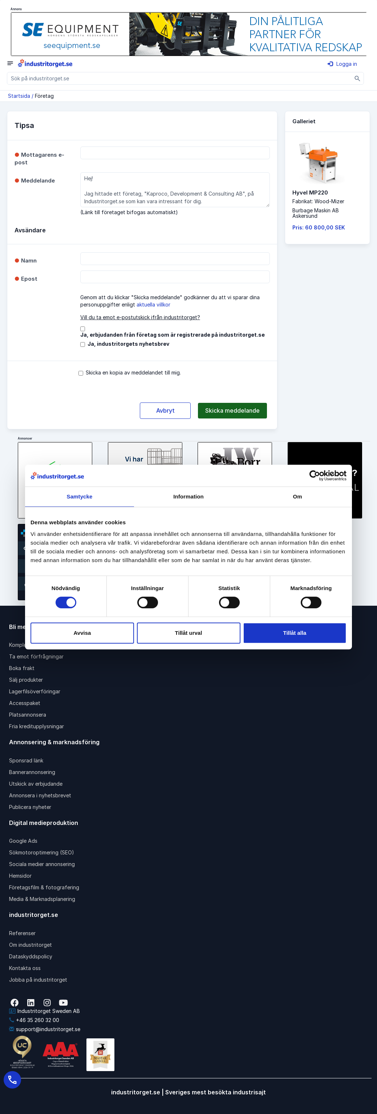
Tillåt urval (188, 633)
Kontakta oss (25, 968)
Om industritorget (30, 945)
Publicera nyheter (30, 807)
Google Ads (23, 841)
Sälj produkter (26, 680)
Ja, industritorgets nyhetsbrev (128, 344)
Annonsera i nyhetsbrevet (40, 795)
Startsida (19, 96)
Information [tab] (188, 496)
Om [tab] (297, 496)
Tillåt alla (295, 633)
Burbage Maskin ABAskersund (315, 213)
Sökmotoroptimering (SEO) (41, 852)
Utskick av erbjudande (35, 784)
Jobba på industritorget (38, 980)
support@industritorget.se (44, 1029)
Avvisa (82, 633)
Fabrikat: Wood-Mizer (318, 201)
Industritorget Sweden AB (44, 1011)
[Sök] (357, 78)
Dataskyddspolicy (30, 956)
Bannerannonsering (32, 772)
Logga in (342, 64)
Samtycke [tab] (80, 496)
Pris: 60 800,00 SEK (318, 227)
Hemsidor (20, 876)
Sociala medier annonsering (42, 864)
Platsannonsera (27, 715)
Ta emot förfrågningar (36, 656)
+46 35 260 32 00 (34, 1020)
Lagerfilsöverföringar (34, 691)
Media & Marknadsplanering (42, 899)
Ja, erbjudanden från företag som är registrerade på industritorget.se (172, 335)
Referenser (22, 933)
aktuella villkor (153, 304)
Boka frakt (22, 668)
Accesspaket (24, 703)
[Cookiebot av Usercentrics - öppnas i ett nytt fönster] (314, 475)
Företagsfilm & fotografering (44, 887)
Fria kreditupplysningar (36, 726)
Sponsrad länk (26, 760)
